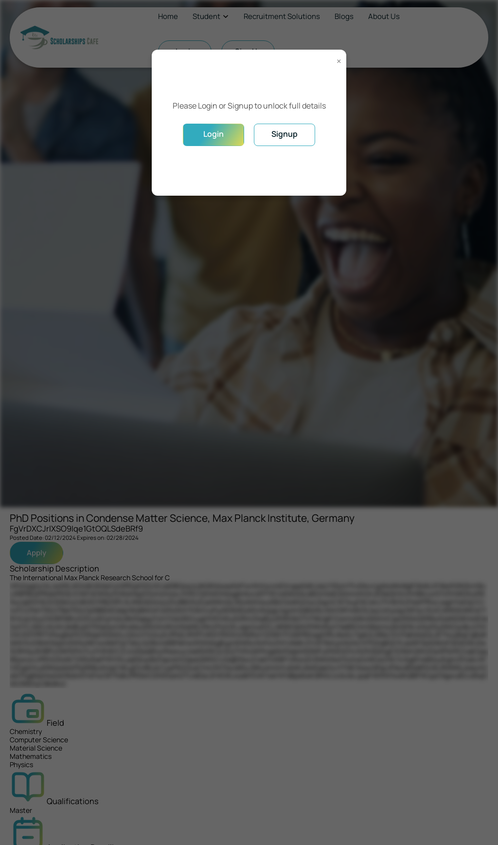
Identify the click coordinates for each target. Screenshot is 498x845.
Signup (284, 134)
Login (213, 134)
